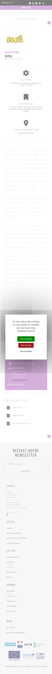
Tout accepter (26, 339)
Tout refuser (26, 345)
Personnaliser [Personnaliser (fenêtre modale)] (26, 351)
